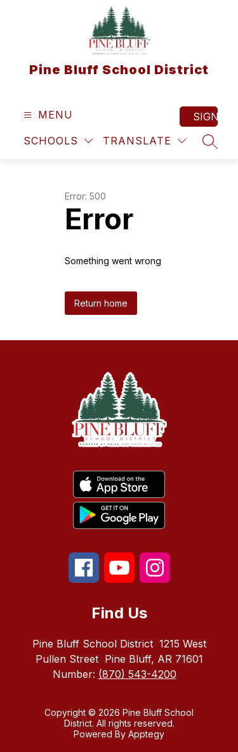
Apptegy (146, 734)
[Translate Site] (144, 141)
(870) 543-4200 (137, 674)
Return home (101, 303)
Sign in (205, 116)
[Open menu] (46, 115)
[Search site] (210, 141)
